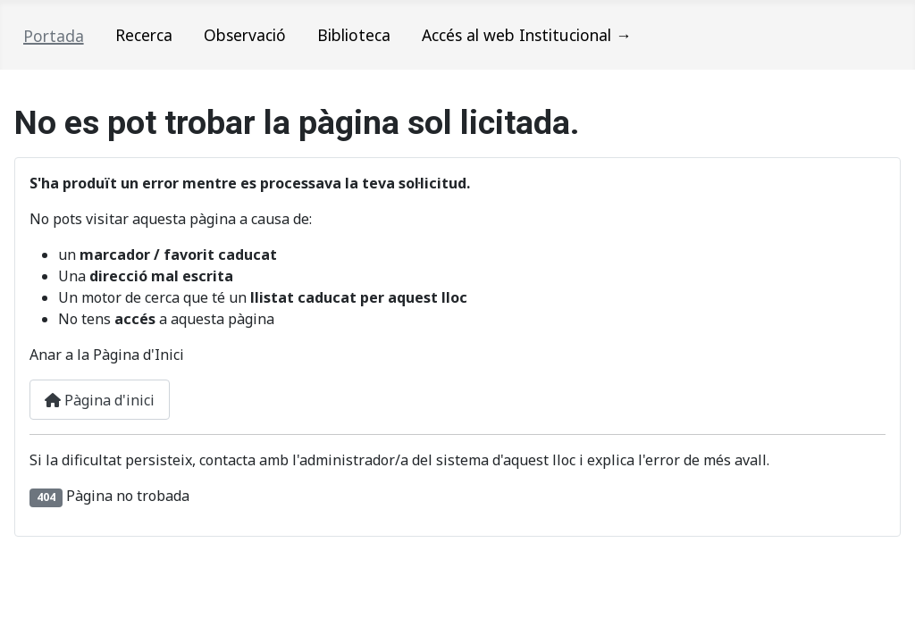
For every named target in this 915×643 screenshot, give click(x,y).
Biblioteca (353, 35)
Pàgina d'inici (100, 400)
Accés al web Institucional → (527, 35)
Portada (53, 35)
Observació (245, 35)
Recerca (143, 35)
